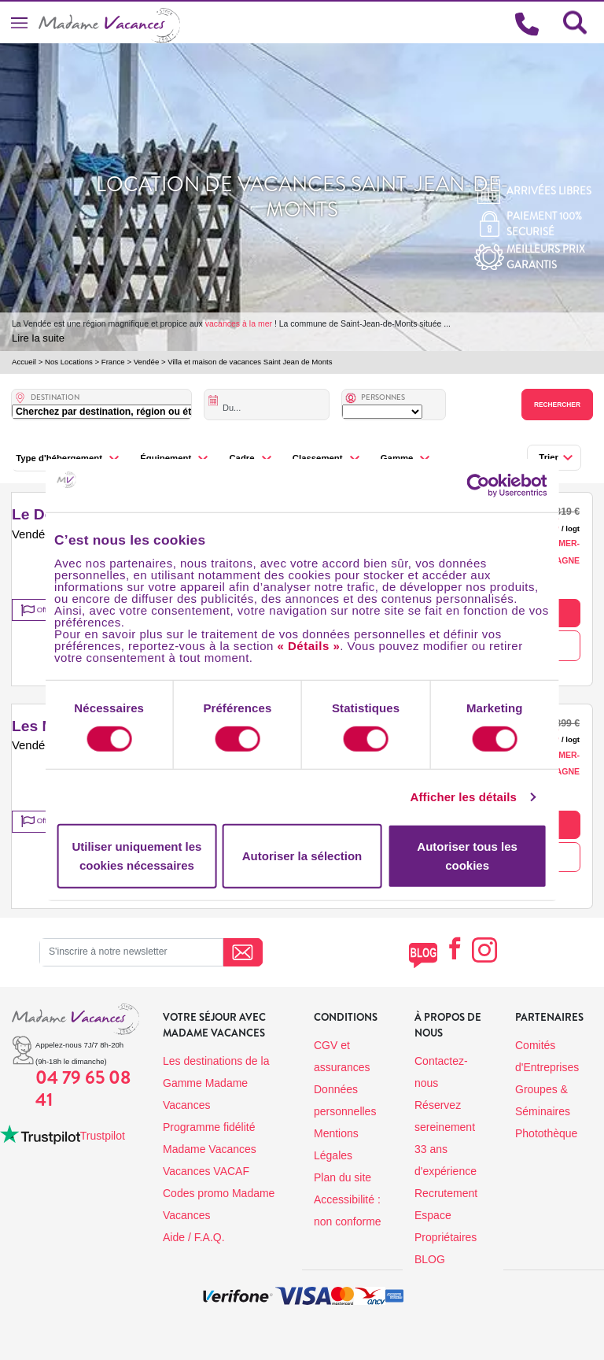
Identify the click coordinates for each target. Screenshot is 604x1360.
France (113, 361)
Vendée (147, 361)
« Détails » (309, 645)
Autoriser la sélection (302, 856)
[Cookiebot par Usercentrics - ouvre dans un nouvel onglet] (493, 485)
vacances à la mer (238, 323)
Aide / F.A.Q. (194, 1237)
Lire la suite (38, 338)
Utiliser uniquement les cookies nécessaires (136, 856)
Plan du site (342, 1177)
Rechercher (557, 404)
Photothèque (546, 1133)
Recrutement (445, 1193)
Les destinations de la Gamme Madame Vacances (216, 1083)
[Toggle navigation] (19, 22)
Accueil (24, 361)
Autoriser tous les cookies (467, 856)
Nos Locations (69, 361)
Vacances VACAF (206, 1171)
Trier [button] (548, 457)
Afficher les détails (464, 797)
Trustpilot (102, 1135)
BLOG (429, 1259)
